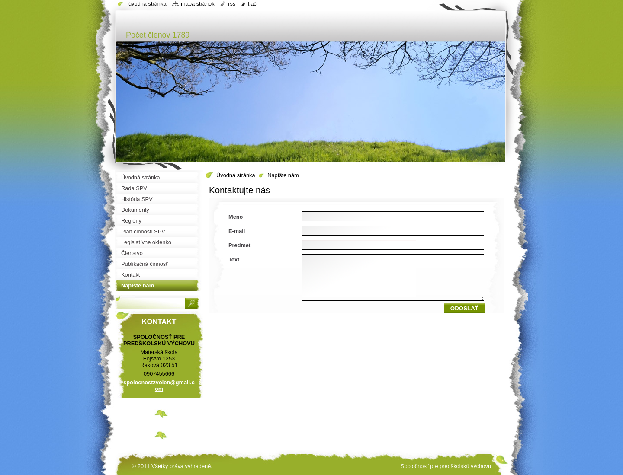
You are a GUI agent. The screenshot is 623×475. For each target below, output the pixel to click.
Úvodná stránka (235, 175)
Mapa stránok (198, 3)
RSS (231, 3)
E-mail (236, 231)
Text (233, 259)
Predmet (239, 245)
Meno (235, 217)
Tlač (252, 3)
